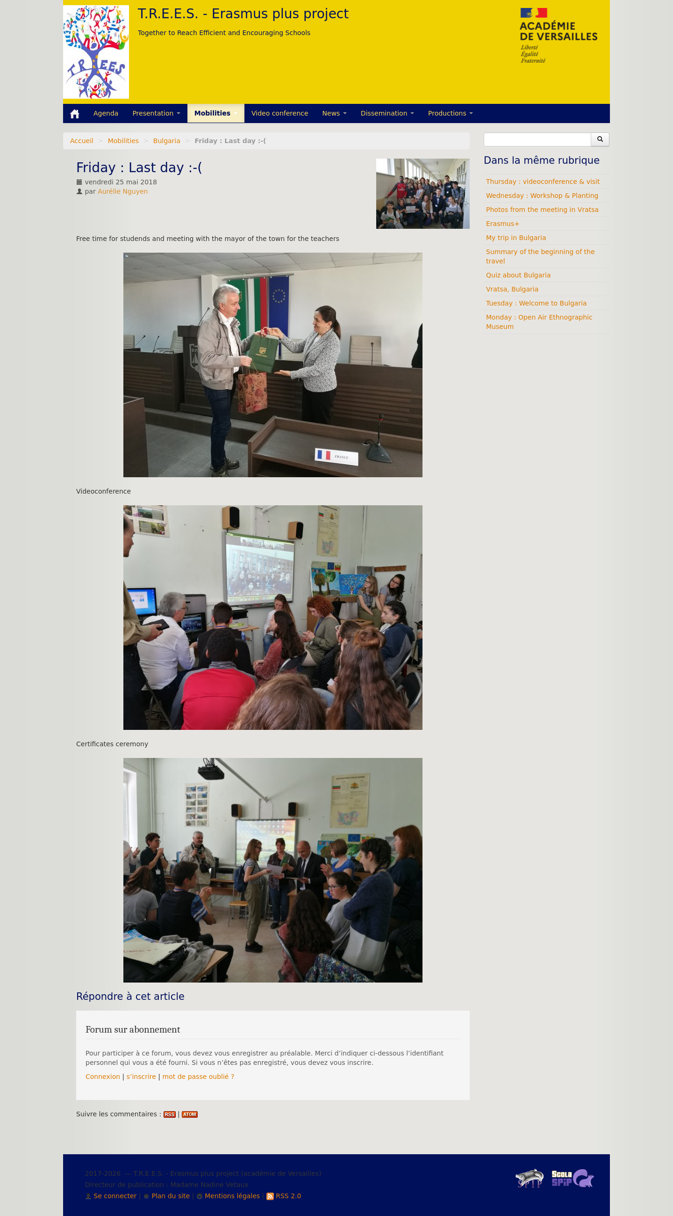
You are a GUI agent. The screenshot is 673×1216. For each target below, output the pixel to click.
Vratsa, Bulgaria (512, 289)
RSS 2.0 (283, 1196)
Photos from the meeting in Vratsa (542, 209)
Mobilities (123, 141)
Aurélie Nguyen (123, 191)
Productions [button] (450, 113)
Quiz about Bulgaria (518, 275)
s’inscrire (141, 1076)
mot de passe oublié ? (199, 1076)
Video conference (279, 113)
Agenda (105, 113)
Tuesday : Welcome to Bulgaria (536, 303)
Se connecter (111, 1196)
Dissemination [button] (387, 113)
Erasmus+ (503, 223)
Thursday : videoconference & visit (543, 181)
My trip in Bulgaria (516, 237)
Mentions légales (228, 1196)
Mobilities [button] (215, 113)
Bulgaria (166, 141)
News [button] (334, 113)
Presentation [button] (156, 113)
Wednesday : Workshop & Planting (542, 195)
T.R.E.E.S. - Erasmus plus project (243, 14)
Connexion (103, 1076)
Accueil (81, 141)
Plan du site (166, 1196)
